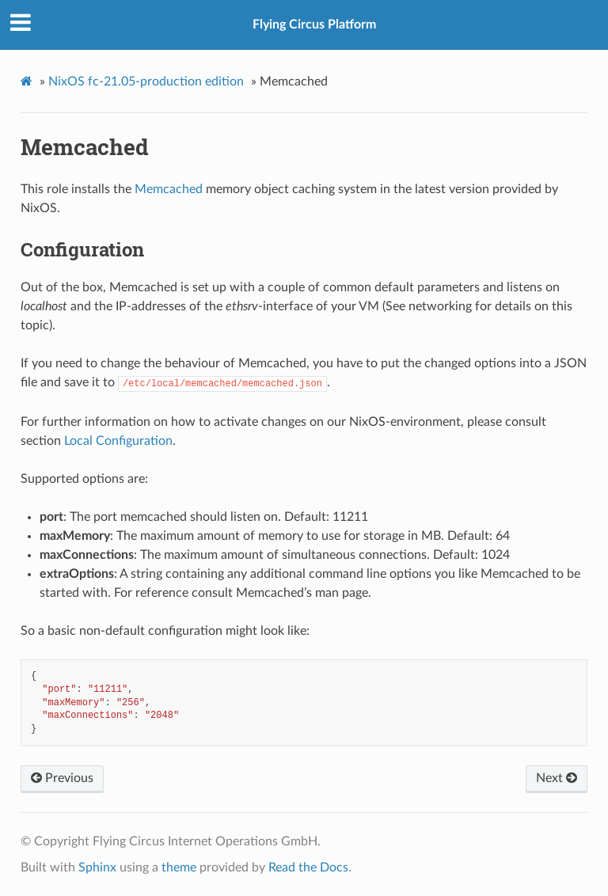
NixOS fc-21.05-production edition (146, 81)
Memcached (169, 189)
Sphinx (97, 867)
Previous (62, 778)
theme (179, 867)
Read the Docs (308, 867)
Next (556, 778)
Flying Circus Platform (314, 24)
